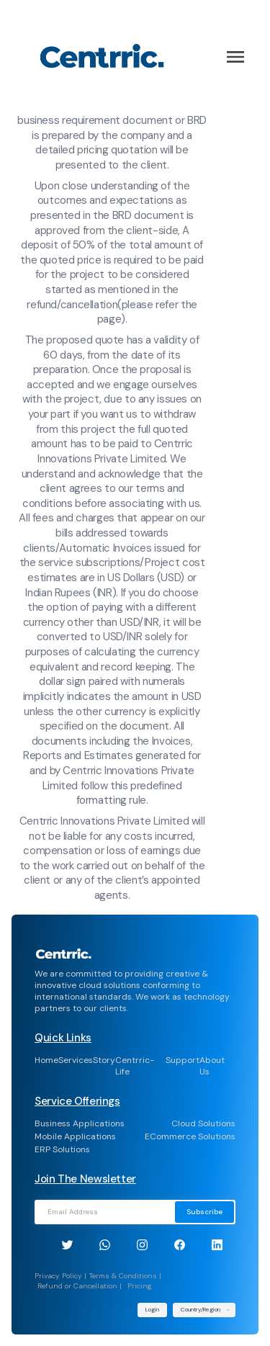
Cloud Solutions (203, 1123)
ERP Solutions (62, 1149)
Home (46, 1060)
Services (75, 1060)
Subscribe (204, 1211)
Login (152, 1309)
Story (104, 1060)
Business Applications (80, 1123)
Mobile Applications (75, 1136)
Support (182, 1060)
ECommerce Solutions (190, 1136)
